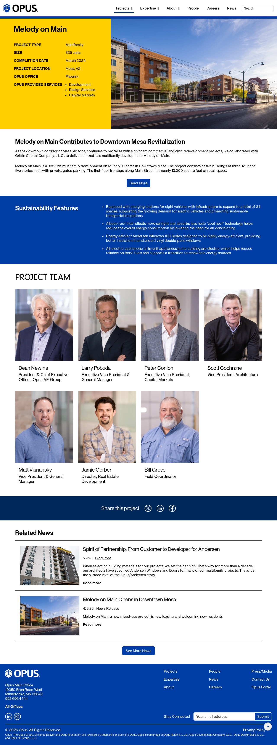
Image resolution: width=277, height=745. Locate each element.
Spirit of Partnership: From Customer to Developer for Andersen (151, 549)
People (193, 8)
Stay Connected (177, 716)
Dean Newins (33, 368)
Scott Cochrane (225, 368)
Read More (138, 183)
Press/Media (261, 671)
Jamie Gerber (96, 469)
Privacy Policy (254, 730)
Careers (212, 8)
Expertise (149, 8)
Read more (92, 583)
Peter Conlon (159, 368)
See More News (138, 651)
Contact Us (260, 679)
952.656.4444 (16, 698)
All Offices (14, 706)
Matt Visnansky (35, 469)
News (231, 8)
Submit (263, 716)
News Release (107, 608)
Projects (124, 8)
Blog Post (103, 558)
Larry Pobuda (96, 368)
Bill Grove (155, 469)
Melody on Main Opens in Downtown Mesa (129, 599)
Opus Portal (261, 687)
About (173, 8)
